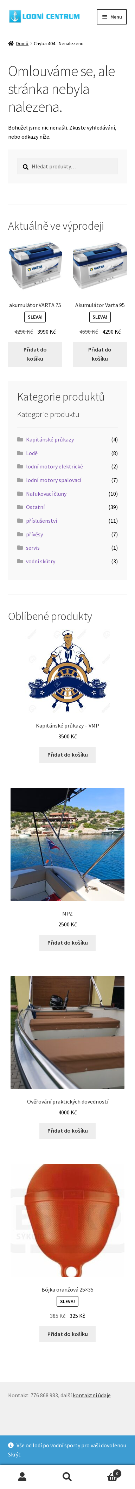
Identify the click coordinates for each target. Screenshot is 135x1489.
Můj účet (22, 1477)
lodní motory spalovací (53, 479)
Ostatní (35, 506)
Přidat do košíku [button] (35, 354)
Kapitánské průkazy (50, 439)
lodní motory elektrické (54, 466)
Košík (106, 1472)
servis (33, 547)
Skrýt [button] (14, 1454)
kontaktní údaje (92, 1395)
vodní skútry (40, 561)
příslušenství (41, 520)
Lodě (32, 453)
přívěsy (34, 534)
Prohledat (67, 1477)
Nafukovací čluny (46, 493)
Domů (22, 43)
